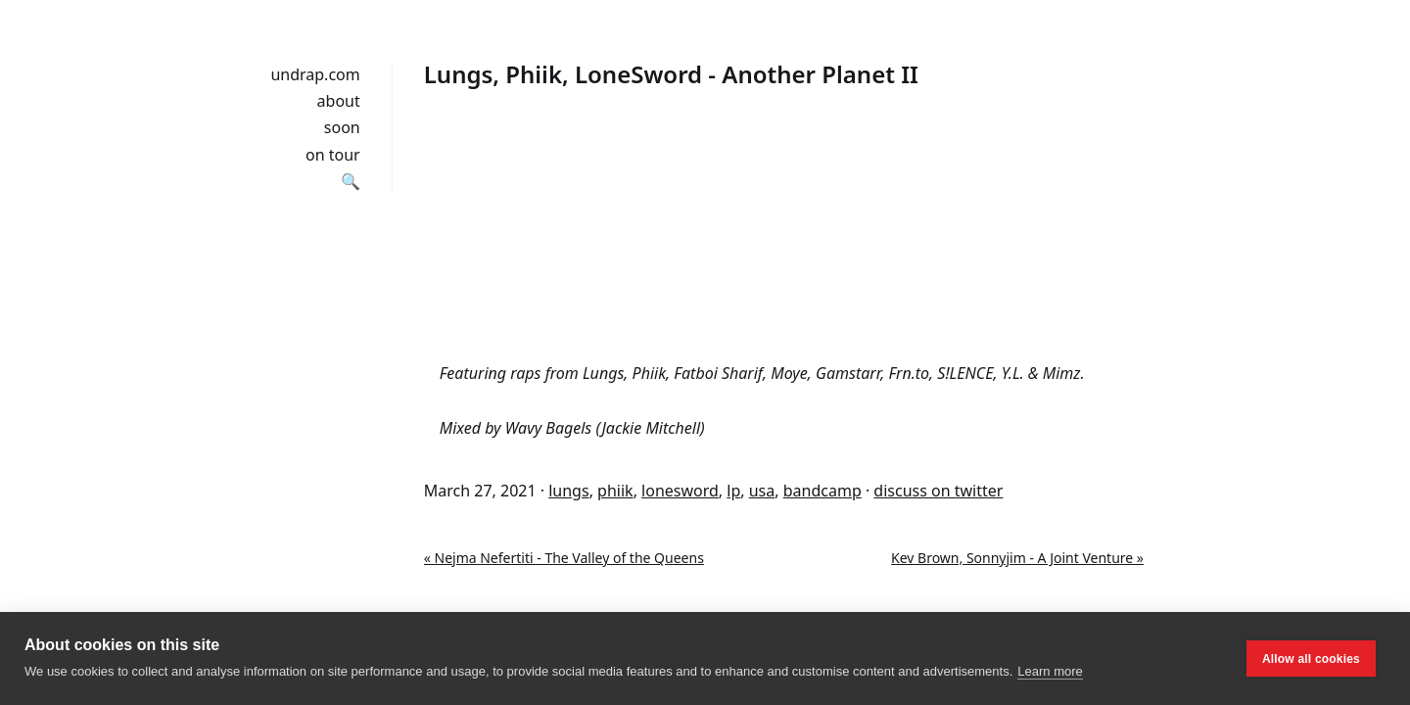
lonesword (680, 490)
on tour (333, 154)
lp (733, 490)
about (338, 101)
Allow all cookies (1311, 659)
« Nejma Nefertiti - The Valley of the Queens (564, 557)
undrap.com (314, 74)
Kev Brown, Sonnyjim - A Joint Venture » (1017, 557)
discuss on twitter (938, 490)
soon (342, 127)
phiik (615, 490)
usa (762, 490)
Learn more (1049, 671)
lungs (568, 490)
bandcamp (822, 490)
